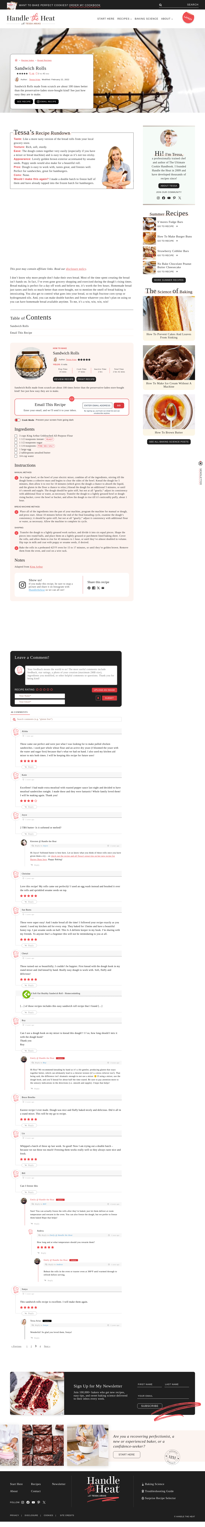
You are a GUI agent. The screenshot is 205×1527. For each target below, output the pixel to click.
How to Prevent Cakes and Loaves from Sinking (168, 336)
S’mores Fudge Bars (170, 221)
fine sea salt (46, 446)
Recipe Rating (25, 689)
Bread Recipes (44, 60)
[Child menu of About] (167, 19)
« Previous (16, 1346)
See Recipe (24, 101)
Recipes (36, 1484)
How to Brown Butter (169, 432)
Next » (47, 1346)
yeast (49, 439)
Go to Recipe (166, 226)
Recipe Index (27, 60)
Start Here (106, 19)
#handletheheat (37, 590)
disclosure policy (76, 268)
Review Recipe (64, 379)
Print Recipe (86, 379)
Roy (44, 1063)
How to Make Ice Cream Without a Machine (169, 385)
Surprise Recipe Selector (160, 1498)
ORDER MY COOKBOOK (84, 5)
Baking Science (146, 19)
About (14, 1491)
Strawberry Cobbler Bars (173, 251)
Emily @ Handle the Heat (61, 1235)
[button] (89, 588)
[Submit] (109, 698)
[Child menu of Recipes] (124, 19)
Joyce (45, 846)
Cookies (48, 1515)
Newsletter (59, 1484)
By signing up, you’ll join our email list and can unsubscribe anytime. (102, 412)
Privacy (14, 1515)
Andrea (59, 1264)
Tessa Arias (71, 359)
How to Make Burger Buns (175, 236)
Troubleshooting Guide (159, 1491)
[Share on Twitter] (98, 588)
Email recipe (46, 101)
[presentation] (149, 223)
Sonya (45, 1325)
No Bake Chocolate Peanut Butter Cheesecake (174, 265)
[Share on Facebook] (93, 588)
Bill (44, 1204)
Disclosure (31, 1515)
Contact (36, 1491)
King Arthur (36, 566)
